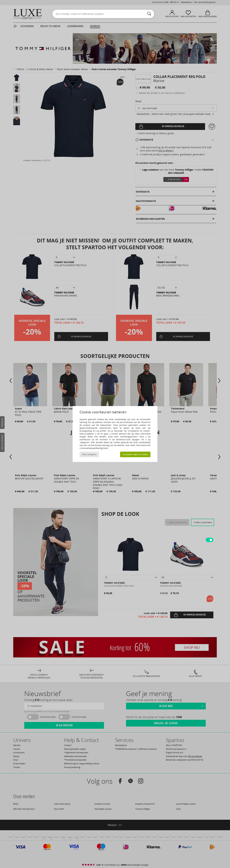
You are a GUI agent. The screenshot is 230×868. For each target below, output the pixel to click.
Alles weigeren (89, 454)
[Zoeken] (149, 14)
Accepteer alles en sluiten (135, 454)
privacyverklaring (94, 448)
